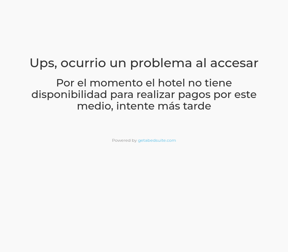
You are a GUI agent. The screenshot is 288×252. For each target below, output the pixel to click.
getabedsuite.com (157, 140)
